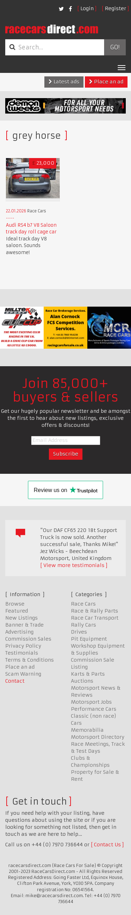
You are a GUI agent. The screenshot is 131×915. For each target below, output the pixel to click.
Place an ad (106, 81)
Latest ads (64, 81)
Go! (114, 47)
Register (115, 8)
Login (87, 8)
